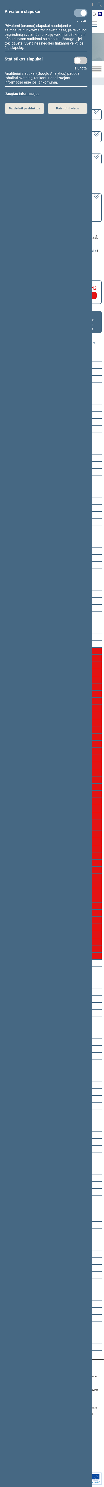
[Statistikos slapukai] (80, 60)
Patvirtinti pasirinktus (24, 108)
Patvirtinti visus (67, 108)
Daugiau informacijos (22, 93)
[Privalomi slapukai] (80, 13)
